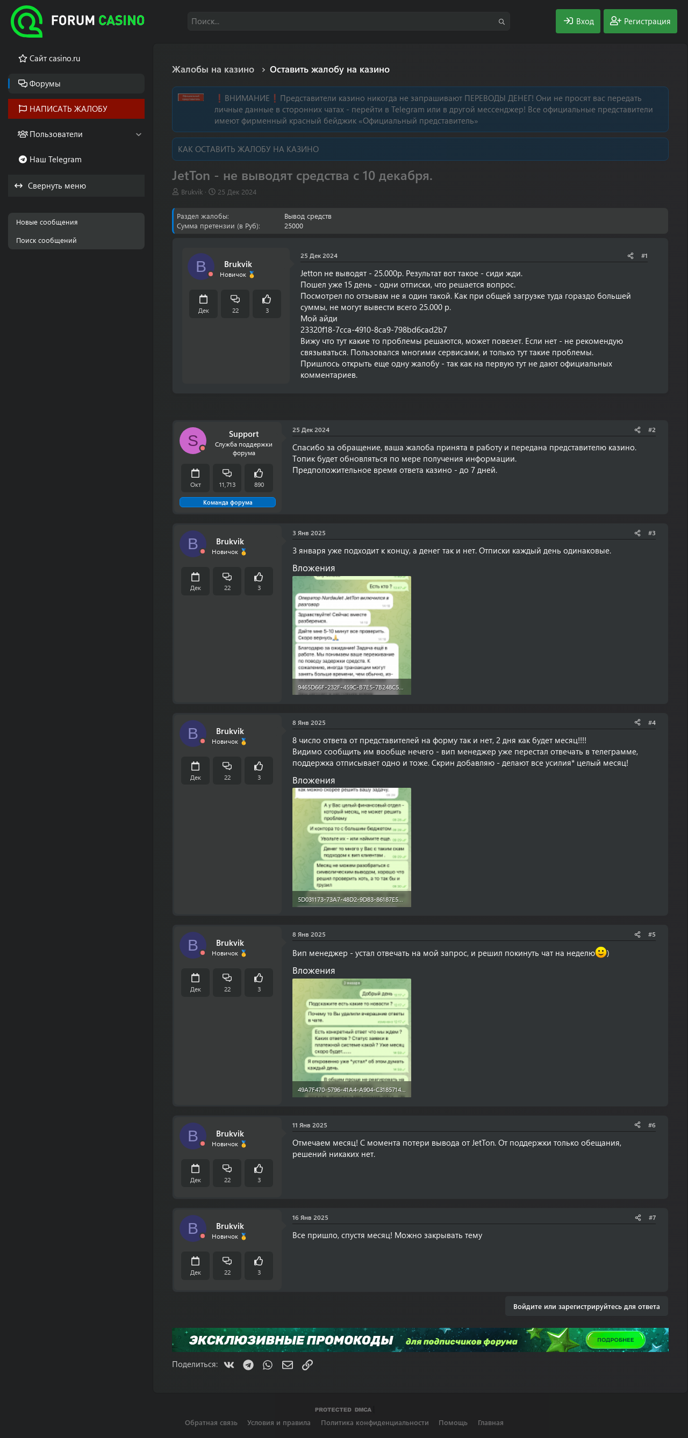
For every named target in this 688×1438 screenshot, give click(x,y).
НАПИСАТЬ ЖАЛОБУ (69, 108)
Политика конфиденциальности (375, 1422)
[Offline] (210, 274)
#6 (652, 1124)
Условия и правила (279, 1422)
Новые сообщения (47, 221)
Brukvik (192, 191)
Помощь (453, 1422)
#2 (652, 429)
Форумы (45, 83)
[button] (138, 134)
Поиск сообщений (46, 240)
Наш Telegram (56, 159)
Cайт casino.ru (55, 58)
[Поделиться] (630, 255)
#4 (652, 722)
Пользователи (56, 133)
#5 (652, 934)
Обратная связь (211, 1422)
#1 (644, 255)
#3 (652, 532)
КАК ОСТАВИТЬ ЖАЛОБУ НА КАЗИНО (248, 148)
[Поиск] (349, 21)
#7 (652, 1217)
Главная (491, 1422)
